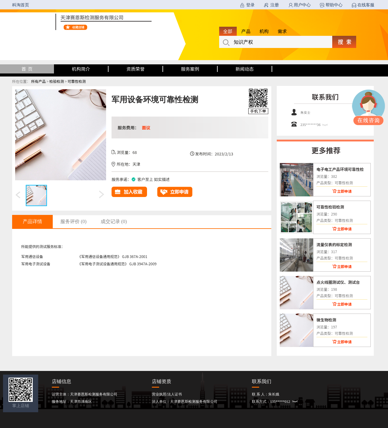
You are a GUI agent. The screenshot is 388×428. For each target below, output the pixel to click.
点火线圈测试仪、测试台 (338, 282)
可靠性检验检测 (330, 206)
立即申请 (344, 191)
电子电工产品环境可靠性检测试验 (340, 169)
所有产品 (38, 81)
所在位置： (21, 81)
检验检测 (56, 81)
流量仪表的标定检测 (334, 244)
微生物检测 (326, 319)
